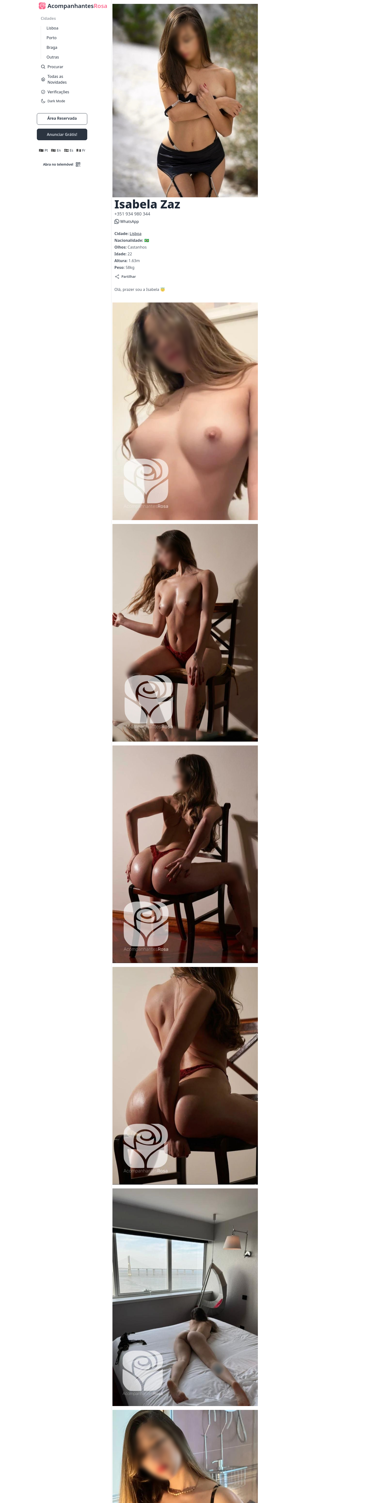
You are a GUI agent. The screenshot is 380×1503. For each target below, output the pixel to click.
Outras (53, 57)
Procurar (52, 66)
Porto (51, 37)
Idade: (120, 254)
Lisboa (52, 28)
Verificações (55, 92)
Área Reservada (62, 118)
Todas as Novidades (54, 79)
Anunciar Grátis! (62, 134)
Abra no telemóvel (62, 164)
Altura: (121, 260)
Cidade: (122, 233)
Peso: (120, 267)
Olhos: (121, 247)
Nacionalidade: (129, 240)
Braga (52, 47)
